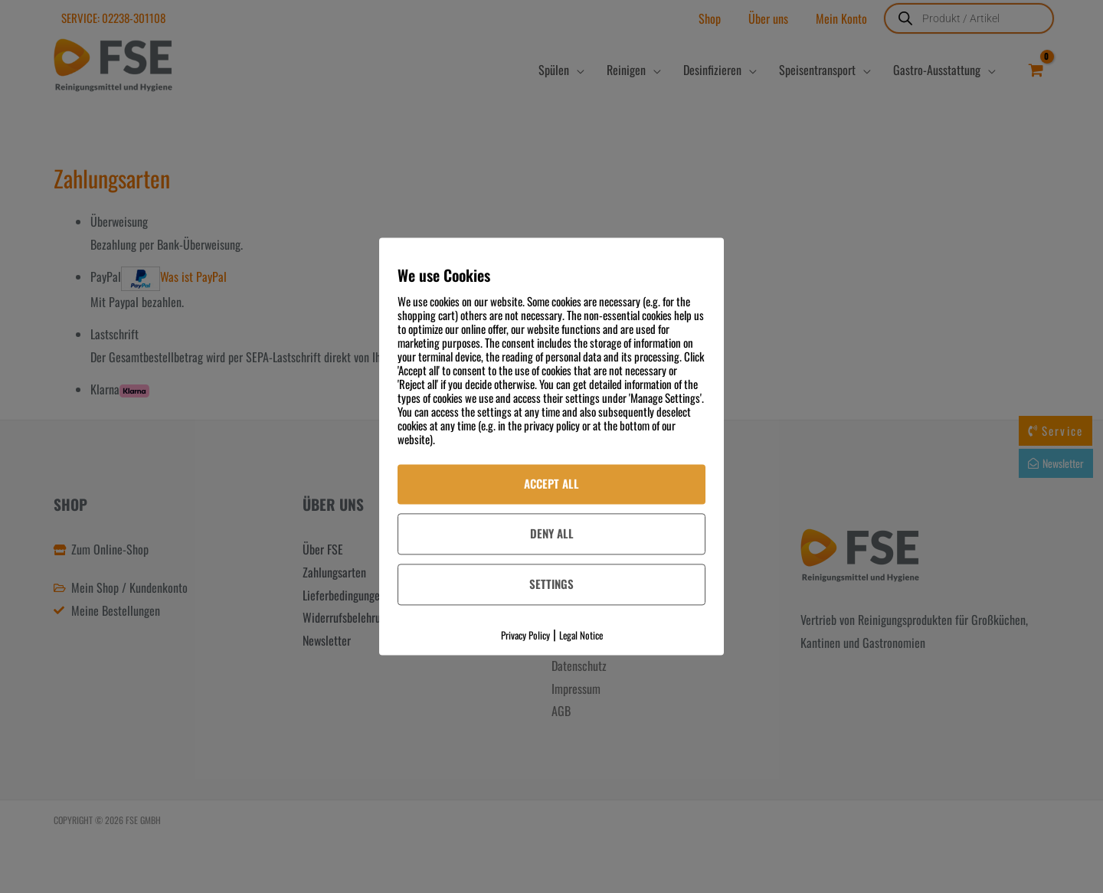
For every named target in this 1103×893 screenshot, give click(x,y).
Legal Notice (581, 635)
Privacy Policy (525, 635)
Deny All (552, 533)
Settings (551, 583)
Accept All (551, 483)
